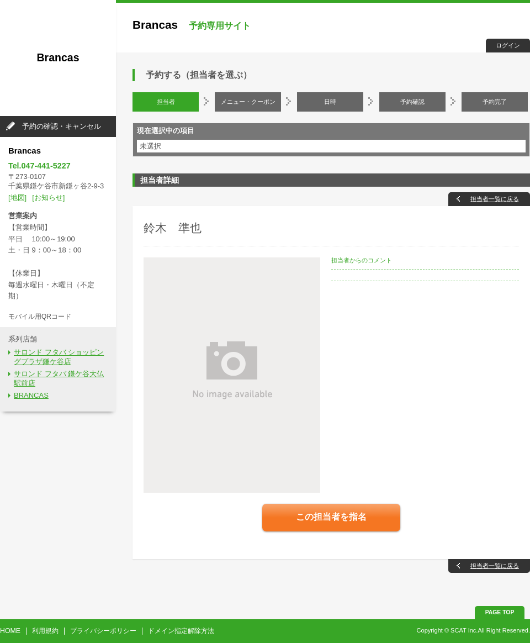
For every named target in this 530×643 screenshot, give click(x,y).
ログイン (508, 45)
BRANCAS (31, 395)
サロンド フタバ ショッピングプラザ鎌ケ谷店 (59, 357)
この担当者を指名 (331, 516)
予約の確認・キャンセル (61, 126)
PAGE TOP (500, 612)
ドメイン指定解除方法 (181, 631)
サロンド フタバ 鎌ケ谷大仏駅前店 (59, 378)
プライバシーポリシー (103, 631)
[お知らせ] (48, 197)
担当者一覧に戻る (494, 199)
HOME (10, 631)
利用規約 (45, 631)
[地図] (17, 197)
